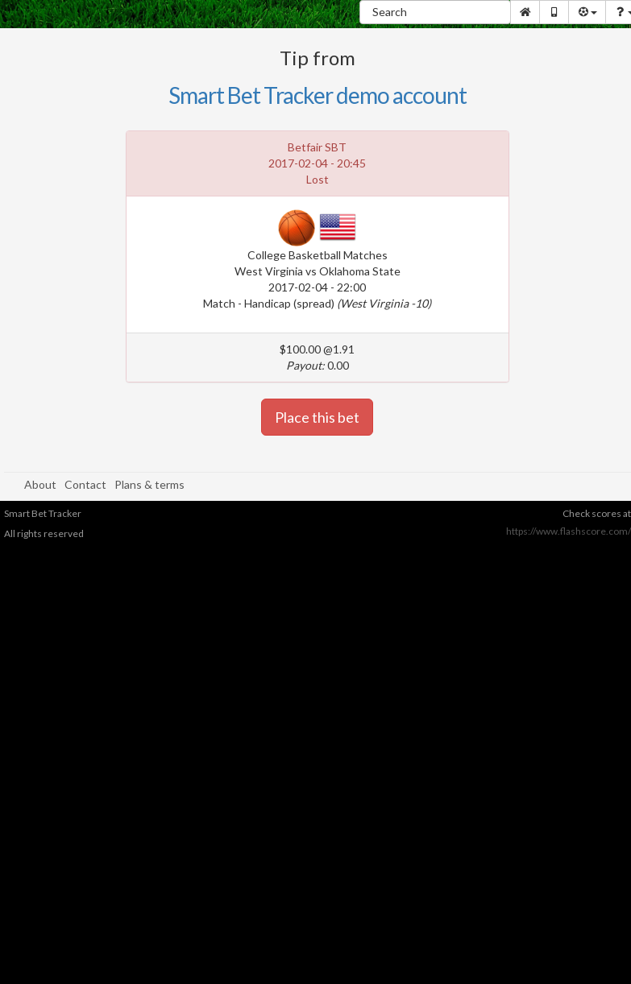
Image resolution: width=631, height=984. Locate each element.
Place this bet (317, 417)
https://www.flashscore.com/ (568, 531)
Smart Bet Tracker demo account (317, 95)
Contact (85, 484)
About (40, 484)
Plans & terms (149, 484)
